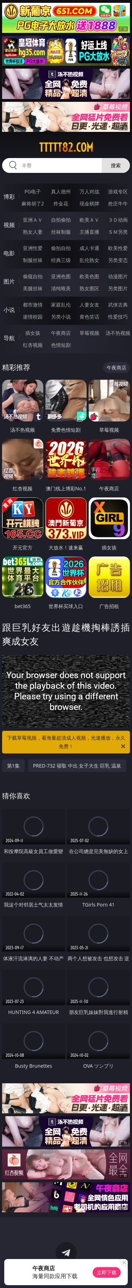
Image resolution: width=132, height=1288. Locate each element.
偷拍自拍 (61, 248)
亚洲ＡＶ (33, 219)
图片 (9, 281)
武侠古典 (118, 304)
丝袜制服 (61, 231)
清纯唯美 (61, 288)
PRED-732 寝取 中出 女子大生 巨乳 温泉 (77, 765)
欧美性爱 (118, 248)
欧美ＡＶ (89, 219)
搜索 (116, 165)
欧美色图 (89, 276)
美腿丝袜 (33, 288)
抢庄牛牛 (118, 203)
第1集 (13, 765)
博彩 (9, 196)
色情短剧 (61, 345)
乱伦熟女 (89, 260)
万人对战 (89, 191)
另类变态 (118, 260)
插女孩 (32, 333)
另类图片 (118, 288)
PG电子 (32, 191)
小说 (9, 310)
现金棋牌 (89, 203)
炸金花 (61, 203)
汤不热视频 (118, 333)
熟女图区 (89, 288)
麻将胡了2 (32, 203)
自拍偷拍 (61, 219)
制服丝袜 (33, 260)
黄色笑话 (89, 316)
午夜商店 (61, 333)
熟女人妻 (33, 231)
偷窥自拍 (33, 276)
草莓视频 (89, 333)
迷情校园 (33, 316)
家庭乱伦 (61, 304)
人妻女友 (89, 304)
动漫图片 (118, 276)
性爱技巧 (118, 316)
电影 (9, 253)
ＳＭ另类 (118, 231)
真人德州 (61, 191)
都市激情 (33, 304)
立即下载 (107, 1272)
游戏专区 (118, 191)
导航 (9, 338)
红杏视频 (33, 345)
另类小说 (61, 316)
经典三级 (61, 260)
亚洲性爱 (33, 248)
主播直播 (89, 231)
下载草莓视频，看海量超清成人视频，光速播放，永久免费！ (67, 742)
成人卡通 (89, 248)
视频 (9, 225)
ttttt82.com (66, 147)
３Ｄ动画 (118, 219)
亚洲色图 (61, 276)
